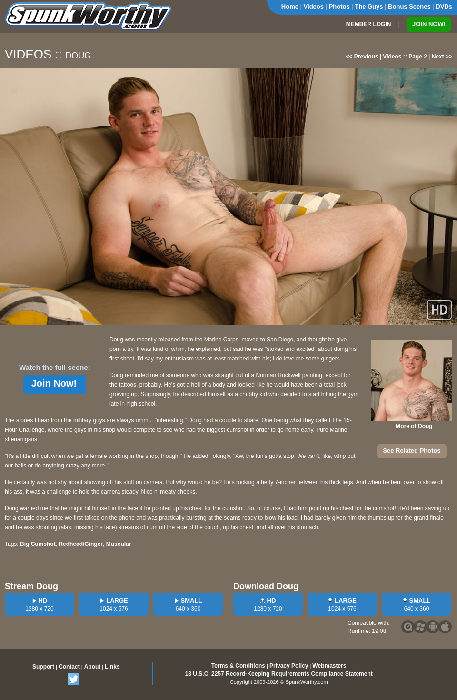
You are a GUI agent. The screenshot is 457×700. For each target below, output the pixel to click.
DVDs (444, 6)
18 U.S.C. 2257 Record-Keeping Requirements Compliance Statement (279, 674)
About (92, 666)
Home (289, 6)
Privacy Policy (288, 665)
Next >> (442, 56)
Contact (69, 666)
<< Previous (362, 56)
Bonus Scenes (409, 6)
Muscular (118, 544)
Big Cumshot (38, 544)
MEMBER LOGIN (368, 24)
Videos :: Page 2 (405, 56)
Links (112, 666)
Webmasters (329, 665)
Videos (314, 6)
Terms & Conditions (238, 665)
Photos (339, 6)
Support (43, 666)
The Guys (369, 6)
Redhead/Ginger (81, 544)
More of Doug (414, 426)
